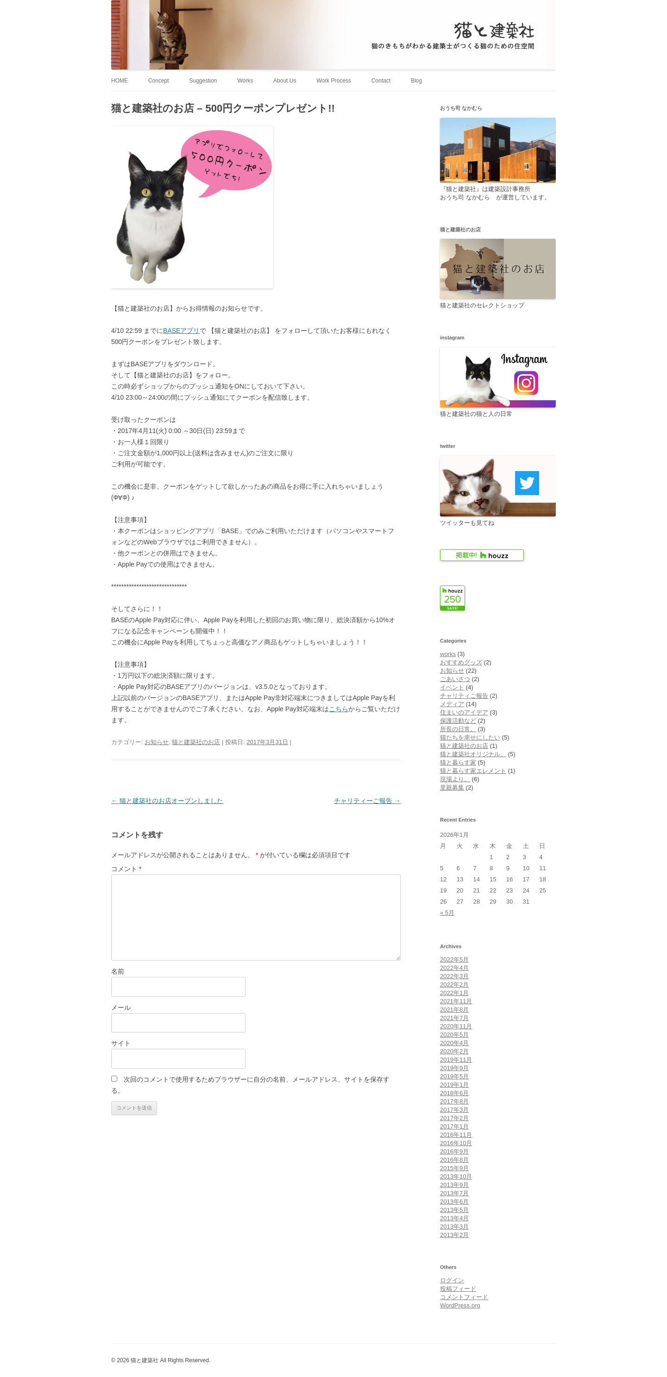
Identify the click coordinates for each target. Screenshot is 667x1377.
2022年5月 (454, 959)
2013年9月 (454, 1184)
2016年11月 (456, 1134)
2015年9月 (454, 1168)
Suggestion (203, 80)
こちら (338, 709)
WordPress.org (460, 1305)
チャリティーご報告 (367, 800)
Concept (158, 80)
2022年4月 (454, 967)
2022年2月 (454, 984)
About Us (284, 80)
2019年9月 (454, 1068)
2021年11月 (456, 1001)
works (448, 653)
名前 (117, 971)
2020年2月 (454, 1051)
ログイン (452, 1280)
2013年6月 (454, 1201)
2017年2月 (454, 1118)
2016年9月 (454, 1151)
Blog (416, 80)
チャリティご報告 (464, 695)
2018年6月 (454, 1093)
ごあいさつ (455, 679)
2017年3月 (454, 1109)
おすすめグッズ (461, 662)
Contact (380, 80)
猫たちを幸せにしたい (470, 737)
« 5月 (447, 912)
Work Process (333, 80)
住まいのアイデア (464, 712)
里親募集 (452, 787)
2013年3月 (454, 1226)
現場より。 (455, 779)
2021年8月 (454, 1009)
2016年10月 (456, 1143)
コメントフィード (464, 1297)
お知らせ (157, 742)
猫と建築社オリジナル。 (473, 754)
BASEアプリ (181, 330)
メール (121, 1007)
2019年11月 (456, 1059)
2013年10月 (456, 1176)
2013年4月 (454, 1218)
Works (245, 80)
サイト (121, 1043)
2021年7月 (454, 1017)
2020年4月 (454, 1042)
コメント (126, 869)
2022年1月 (454, 992)
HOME (119, 80)
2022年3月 (454, 976)
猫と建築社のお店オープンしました (167, 800)
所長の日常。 (458, 729)
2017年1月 (454, 1126)
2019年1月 (454, 1084)
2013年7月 (454, 1193)
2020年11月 (456, 1026)
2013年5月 (454, 1209)
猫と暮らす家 (458, 762)
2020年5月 (454, 1034)
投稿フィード (458, 1288)
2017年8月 (454, 1101)
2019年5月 (454, 1076)
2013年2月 (454, 1234)
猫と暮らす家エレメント (473, 770)
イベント (452, 687)
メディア (452, 704)
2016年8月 (454, 1159)
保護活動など (458, 720)
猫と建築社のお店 (196, 742)
